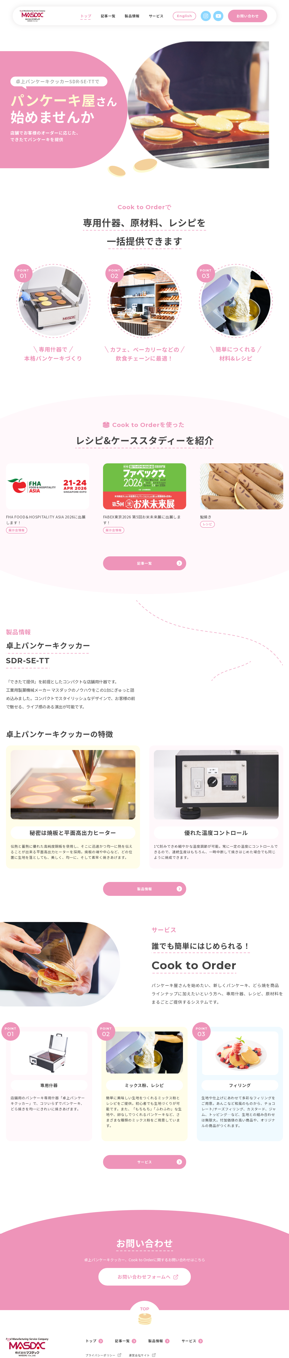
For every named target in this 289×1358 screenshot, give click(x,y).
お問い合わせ (251, 18)
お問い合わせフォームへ (144, 1243)
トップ (89, 18)
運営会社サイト (139, 1320)
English (188, 19)
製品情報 (135, 18)
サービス (159, 18)
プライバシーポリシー (100, 1320)
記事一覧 (111, 18)
